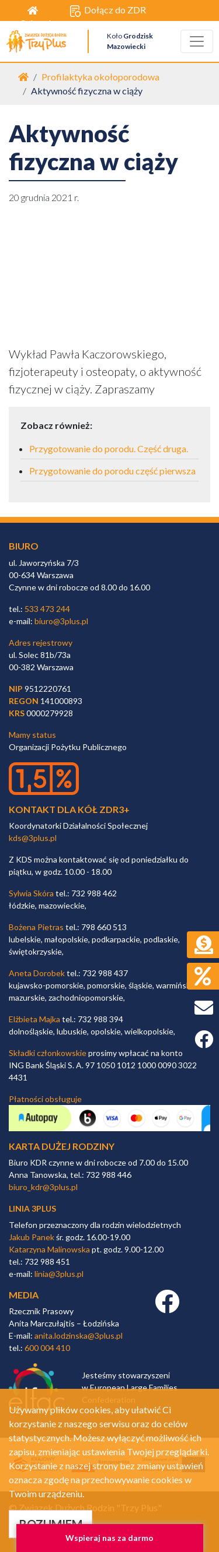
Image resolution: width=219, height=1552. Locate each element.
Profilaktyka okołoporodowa (100, 76)
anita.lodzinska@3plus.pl (78, 1335)
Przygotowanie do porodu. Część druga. (108, 448)
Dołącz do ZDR (107, 10)
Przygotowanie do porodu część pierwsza (112, 470)
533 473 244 (47, 609)
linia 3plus (32, 1208)
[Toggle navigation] (196, 41)
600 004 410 (47, 1348)
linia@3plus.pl (59, 1274)
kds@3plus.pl (33, 838)
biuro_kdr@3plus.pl (43, 1187)
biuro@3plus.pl (61, 621)
